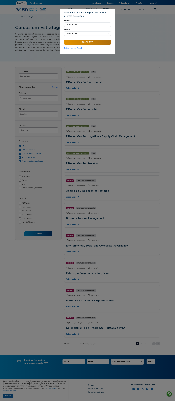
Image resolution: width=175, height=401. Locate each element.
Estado (67, 20)
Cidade (67, 29)
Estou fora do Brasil (73, 48)
